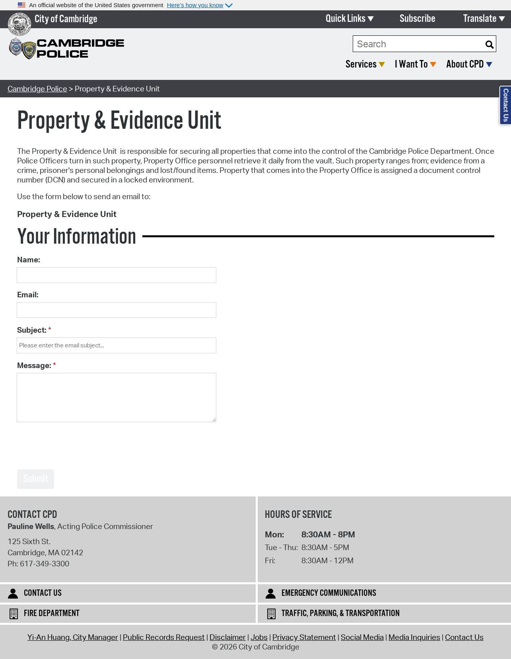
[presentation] (77, 446)
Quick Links (345, 18)
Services (361, 64)
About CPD (465, 64)
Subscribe (417, 18)
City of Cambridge (66, 19)
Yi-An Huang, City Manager (72, 637)
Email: (28, 294)
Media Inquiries (414, 637)
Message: (34, 365)
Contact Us (464, 637)
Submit (35, 479)
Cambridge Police (37, 88)
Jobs (259, 637)
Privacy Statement (304, 637)
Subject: (32, 330)
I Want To (411, 64)
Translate (480, 18)
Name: (28, 259)
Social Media (362, 637)
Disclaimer (228, 637)
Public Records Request (164, 637)
